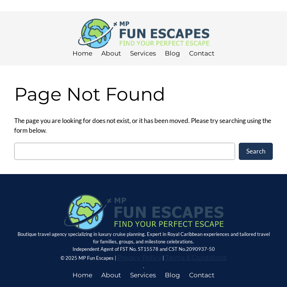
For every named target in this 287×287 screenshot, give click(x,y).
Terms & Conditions (195, 257)
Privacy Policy (139, 257)
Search (255, 151)
